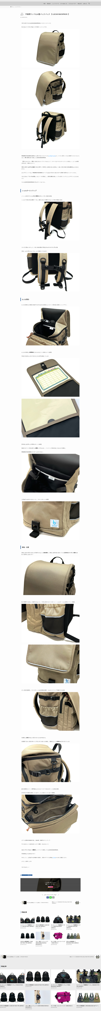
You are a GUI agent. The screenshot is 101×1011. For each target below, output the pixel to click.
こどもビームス (51, 155)
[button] (89, 3)
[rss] (90, 0)
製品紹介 (30, 875)
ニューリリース (25, 875)
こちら (54, 857)
